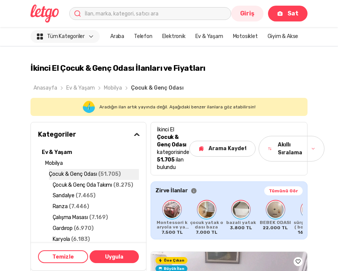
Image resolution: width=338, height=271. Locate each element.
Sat (287, 13)
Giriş (247, 13)
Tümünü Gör (283, 190)
